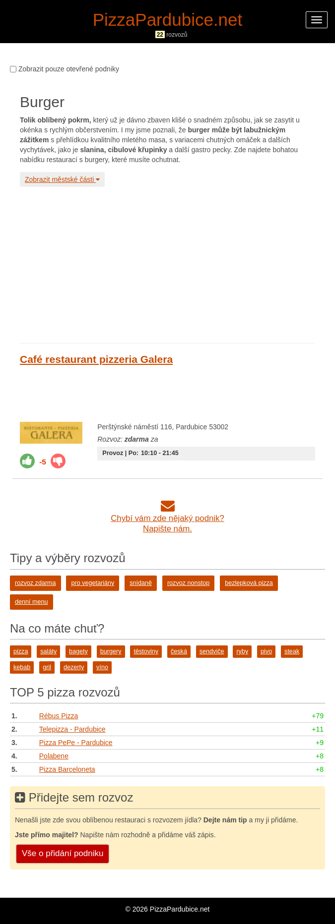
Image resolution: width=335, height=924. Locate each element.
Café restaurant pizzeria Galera (96, 359)
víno (102, 667)
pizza (20, 651)
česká (179, 651)
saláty (48, 651)
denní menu (31, 601)
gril (47, 667)
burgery (111, 651)
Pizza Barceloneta (67, 769)
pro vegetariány (92, 582)
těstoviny (146, 651)
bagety (78, 651)
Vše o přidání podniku (62, 853)
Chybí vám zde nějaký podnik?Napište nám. (167, 518)
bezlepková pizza (249, 582)
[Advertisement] (167, 263)
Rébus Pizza (58, 716)
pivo (266, 651)
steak (291, 651)
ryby (242, 651)
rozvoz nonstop (188, 582)
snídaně (141, 582)
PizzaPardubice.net (168, 19)
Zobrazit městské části (62, 179)
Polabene (53, 756)
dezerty (74, 667)
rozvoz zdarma (35, 582)
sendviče (212, 651)
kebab (21, 667)
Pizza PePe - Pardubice (76, 743)
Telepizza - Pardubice (72, 729)
